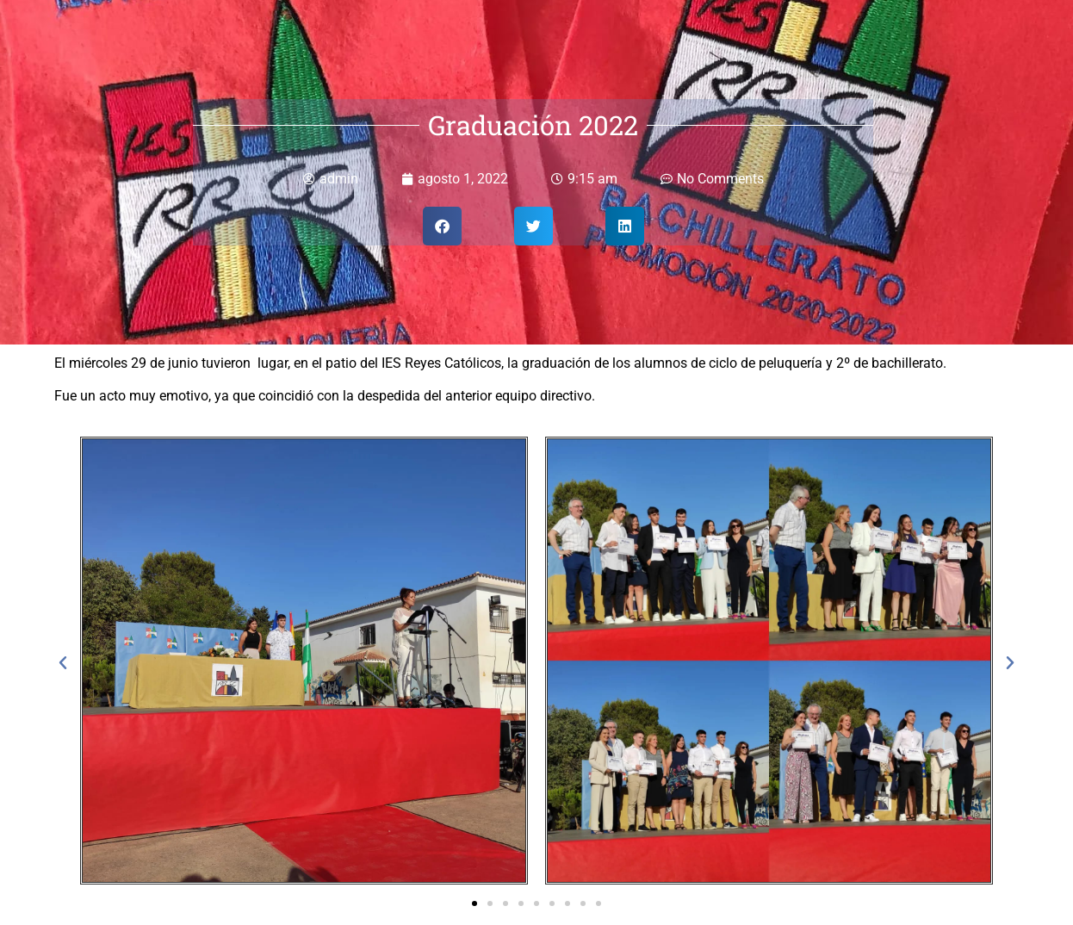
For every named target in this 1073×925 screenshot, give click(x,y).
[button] (442, 226)
